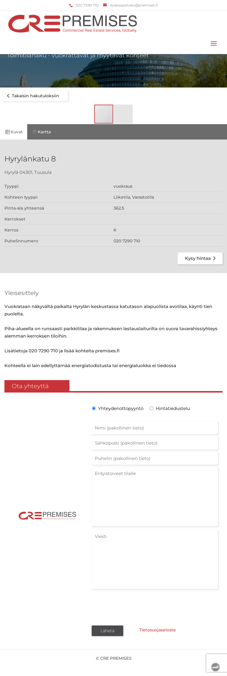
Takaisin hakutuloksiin (32, 95)
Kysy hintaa (201, 258)
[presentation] (136, 606)
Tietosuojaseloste (155, 630)
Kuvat (13, 132)
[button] (123, 114)
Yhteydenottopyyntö (120, 408)
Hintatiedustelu (173, 408)
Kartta (41, 132)
